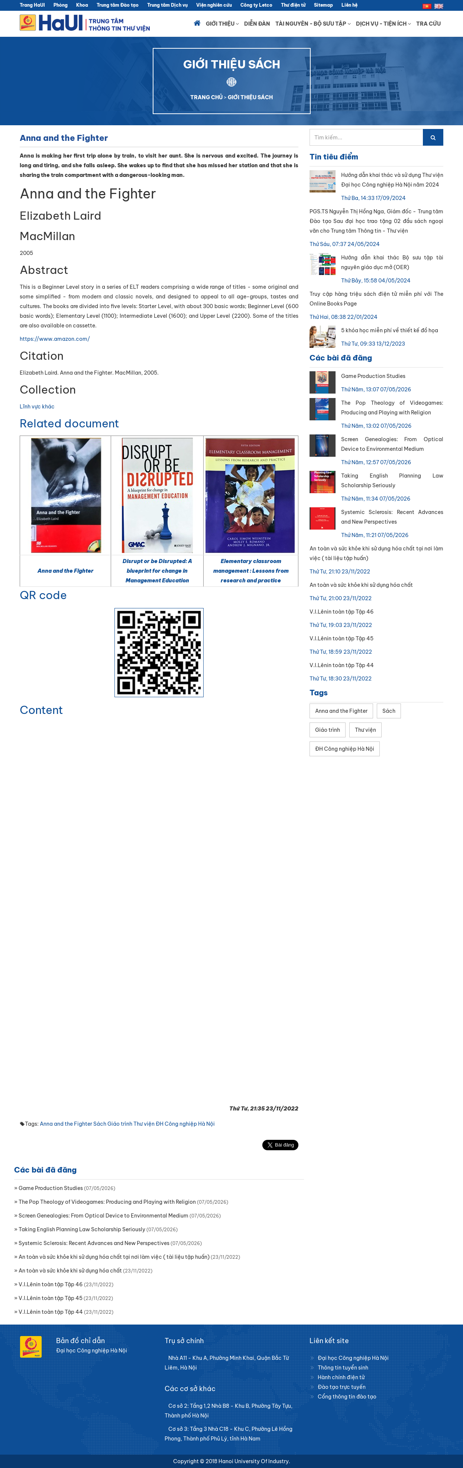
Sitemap (323, 5)
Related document (69, 423)
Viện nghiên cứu (214, 5)
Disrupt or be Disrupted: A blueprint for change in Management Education (157, 571)
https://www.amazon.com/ (55, 339)
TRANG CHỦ (206, 97)
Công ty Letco (256, 5)
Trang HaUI (32, 5)
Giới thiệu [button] (222, 23)
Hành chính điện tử (341, 1377)
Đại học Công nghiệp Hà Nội (353, 1358)
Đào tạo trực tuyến (342, 1387)
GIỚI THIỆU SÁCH (250, 97)
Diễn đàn (257, 23)
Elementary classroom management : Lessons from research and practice (251, 571)
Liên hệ (349, 5)
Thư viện (144, 1124)
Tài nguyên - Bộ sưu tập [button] (313, 23)
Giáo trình (119, 1124)
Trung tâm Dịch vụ (167, 5)
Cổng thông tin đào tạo (347, 1396)
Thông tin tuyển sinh (343, 1367)
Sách (99, 1124)
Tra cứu (428, 23)
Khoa (82, 5)
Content (41, 710)
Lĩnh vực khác (37, 406)
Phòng (61, 5)
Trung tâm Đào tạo (118, 5)
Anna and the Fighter (66, 571)
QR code (43, 595)
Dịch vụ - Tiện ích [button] (383, 23)
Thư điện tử (293, 5)
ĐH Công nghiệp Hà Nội (185, 1124)
